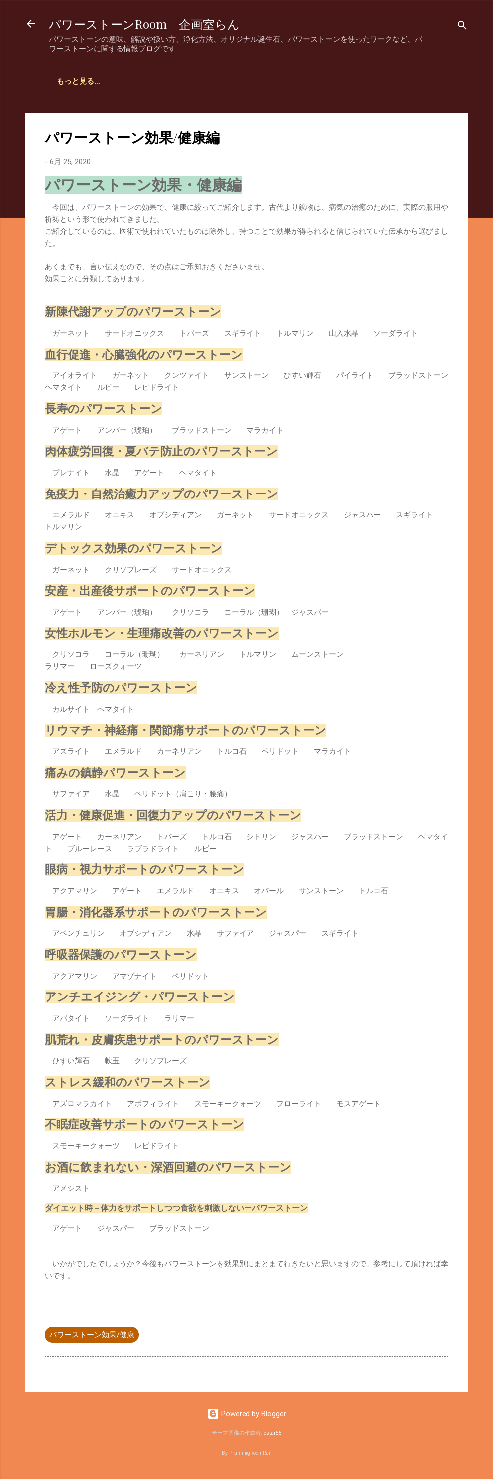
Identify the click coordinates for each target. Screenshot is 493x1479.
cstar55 (273, 1433)
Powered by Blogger (246, 1413)
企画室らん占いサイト (94, 81)
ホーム (160, 81)
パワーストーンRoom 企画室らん (144, 24)
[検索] (462, 27)
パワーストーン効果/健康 (91, 1334)
